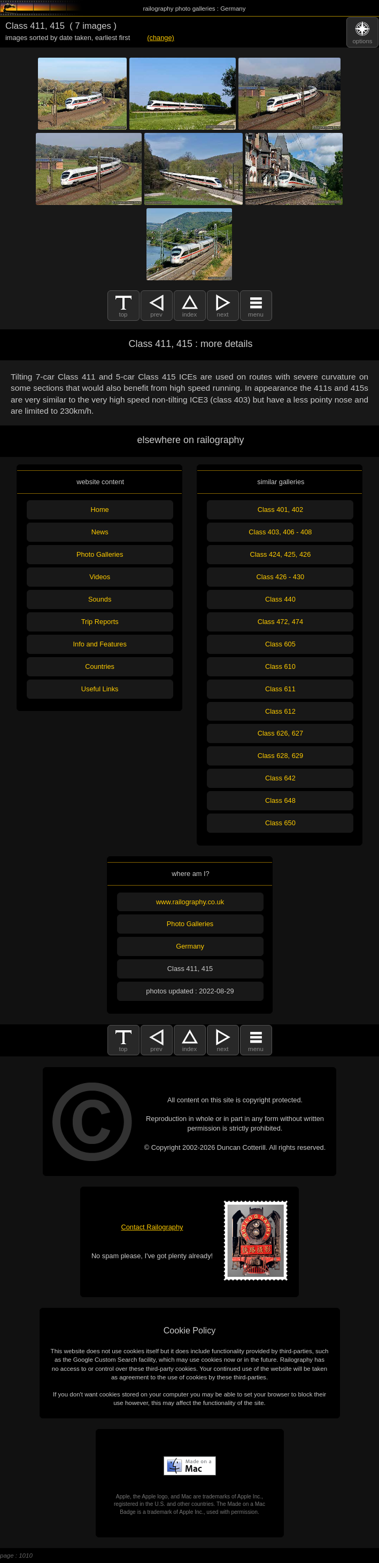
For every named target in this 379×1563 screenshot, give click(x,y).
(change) (160, 38)
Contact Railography (152, 1227)
